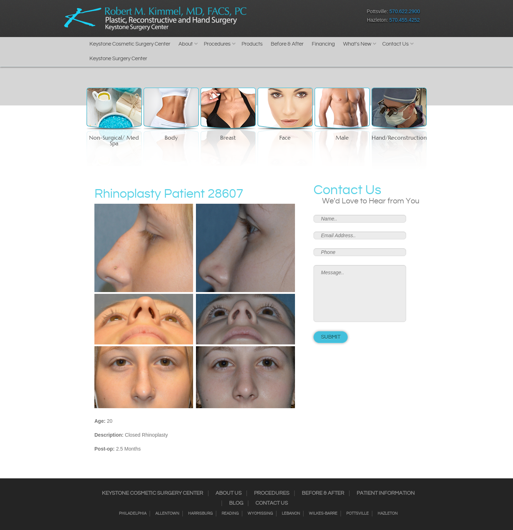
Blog (236, 503)
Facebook (265, 17)
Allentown (167, 513)
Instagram (278, 17)
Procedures (217, 44)
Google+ (315, 17)
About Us (229, 493)
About (185, 44)
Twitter (290, 17)
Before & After (287, 44)
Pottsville (357, 513)
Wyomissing (260, 513)
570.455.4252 (404, 20)
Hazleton (388, 513)
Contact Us (395, 44)
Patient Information (386, 493)
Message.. (360, 293)
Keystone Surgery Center (118, 58)
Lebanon (291, 513)
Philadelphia (132, 513)
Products (252, 44)
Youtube (327, 17)
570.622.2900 (404, 11)
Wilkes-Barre (323, 513)
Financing (323, 44)
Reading (230, 513)
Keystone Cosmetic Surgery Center (129, 44)
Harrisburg (200, 513)
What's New (357, 44)
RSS (303, 17)
